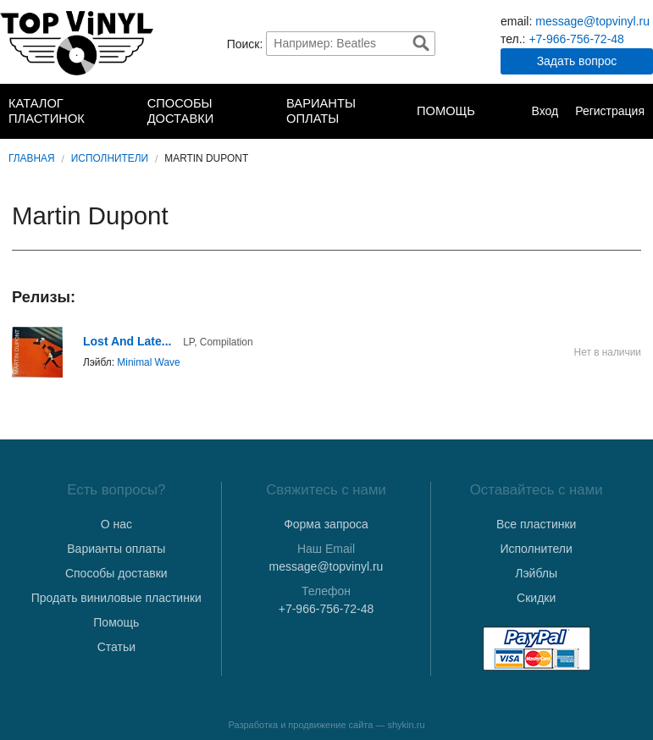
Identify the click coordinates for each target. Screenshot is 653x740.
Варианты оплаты (321, 111)
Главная (31, 158)
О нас (116, 524)
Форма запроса (326, 524)
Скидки (536, 598)
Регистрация (610, 111)
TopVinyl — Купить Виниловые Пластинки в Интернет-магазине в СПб (76, 43)
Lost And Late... (127, 341)
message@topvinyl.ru (592, 21)
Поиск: (245, 43)
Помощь (446, 111)
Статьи (116, 647)
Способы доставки (180, 111)
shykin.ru (406, 725)
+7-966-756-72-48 (575, 39)
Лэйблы (536, 573)
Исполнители (109, 158)
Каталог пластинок (46, 111)
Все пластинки (536, 524)
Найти (421, 43)
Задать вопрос (577, 61)
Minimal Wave (148, 362)
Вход (544, 111)
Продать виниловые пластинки (116, 598)
